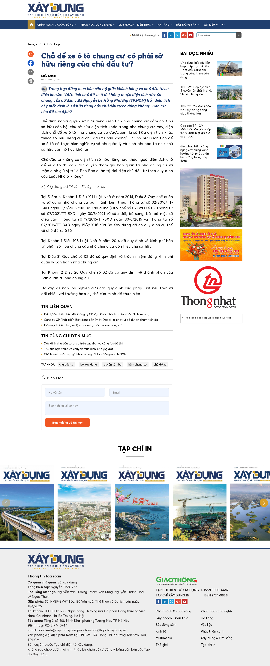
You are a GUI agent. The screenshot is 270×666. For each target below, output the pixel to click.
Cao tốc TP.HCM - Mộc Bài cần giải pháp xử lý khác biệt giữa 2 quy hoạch (195, 131)
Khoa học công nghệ (97, 24)
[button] (222, 24)
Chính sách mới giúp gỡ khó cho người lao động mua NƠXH (85, 354)
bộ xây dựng (88, 364)
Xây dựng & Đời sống (216, 638)
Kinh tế (161, 631)
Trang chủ (34, 44)
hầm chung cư (137, 364)
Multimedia (164, 638)
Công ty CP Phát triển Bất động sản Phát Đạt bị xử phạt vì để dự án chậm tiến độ (101, 320)
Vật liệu (210, 24)
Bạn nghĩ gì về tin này (67, 422)
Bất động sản (188, 24)
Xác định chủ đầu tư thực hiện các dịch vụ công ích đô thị (83, 343)
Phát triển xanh (212, 631)
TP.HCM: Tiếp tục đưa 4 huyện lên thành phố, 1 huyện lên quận (196, 90)
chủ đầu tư (66, 364)
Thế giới (162, 645)
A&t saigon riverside (219, 317)
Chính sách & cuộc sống (57, 24)
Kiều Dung (48, 75)
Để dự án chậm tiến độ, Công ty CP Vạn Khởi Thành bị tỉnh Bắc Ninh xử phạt (97, 314)
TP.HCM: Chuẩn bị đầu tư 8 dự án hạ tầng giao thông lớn (195, 109)
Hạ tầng (165, 24)
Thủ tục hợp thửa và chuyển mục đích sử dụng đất (78, 349)
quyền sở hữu (113, 364)
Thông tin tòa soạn (44, 576)
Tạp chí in (208, 645)
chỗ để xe (160, 364)
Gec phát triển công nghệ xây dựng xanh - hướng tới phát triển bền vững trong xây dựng (195, 153)
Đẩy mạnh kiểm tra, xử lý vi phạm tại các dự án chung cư (83, 325)
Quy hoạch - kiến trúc (136, 24)
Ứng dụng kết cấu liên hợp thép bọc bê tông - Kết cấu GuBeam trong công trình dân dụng (195, 70)
